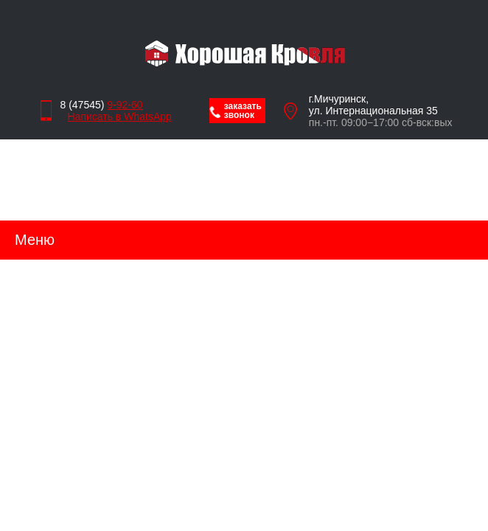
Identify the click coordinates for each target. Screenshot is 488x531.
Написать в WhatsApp (116, 116)
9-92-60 (124, 105)
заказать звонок (243, 110)
